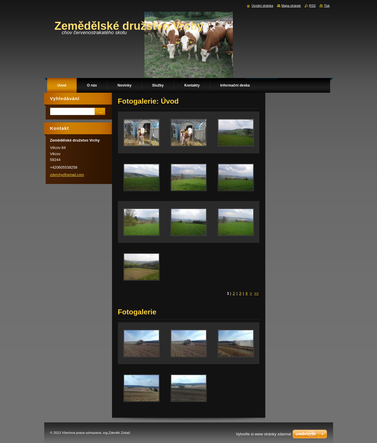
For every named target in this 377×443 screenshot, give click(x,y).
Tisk (327, 5)
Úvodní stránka (262, 5)
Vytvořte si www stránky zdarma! (263, 434)
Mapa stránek (291, 5)
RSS (312, 5)
